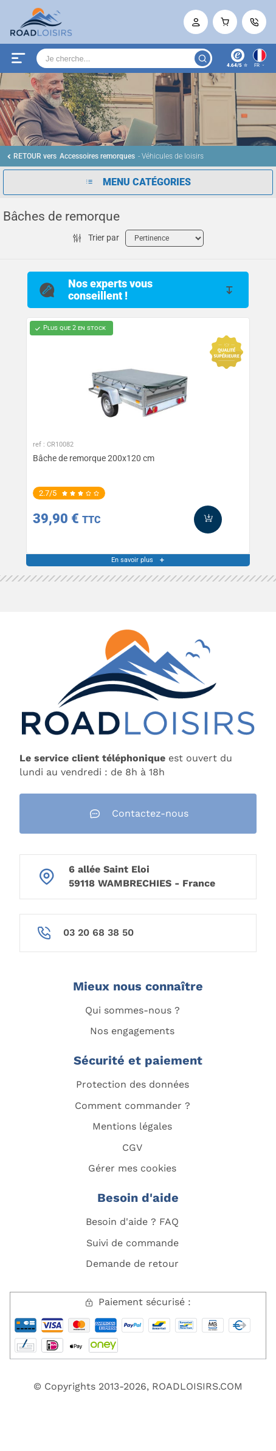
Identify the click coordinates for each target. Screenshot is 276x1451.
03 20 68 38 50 (98, 932)
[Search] (124, 58)
